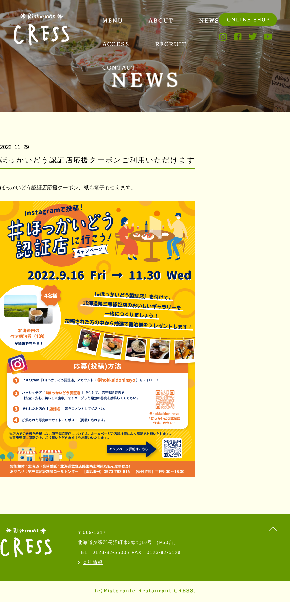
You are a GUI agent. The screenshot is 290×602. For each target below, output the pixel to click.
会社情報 (93, 562)
